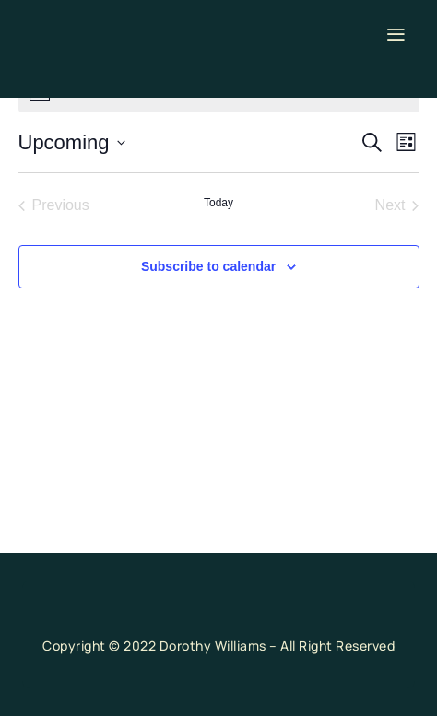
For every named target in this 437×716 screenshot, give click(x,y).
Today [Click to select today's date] (218, 202)
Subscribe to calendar (208, 266)
